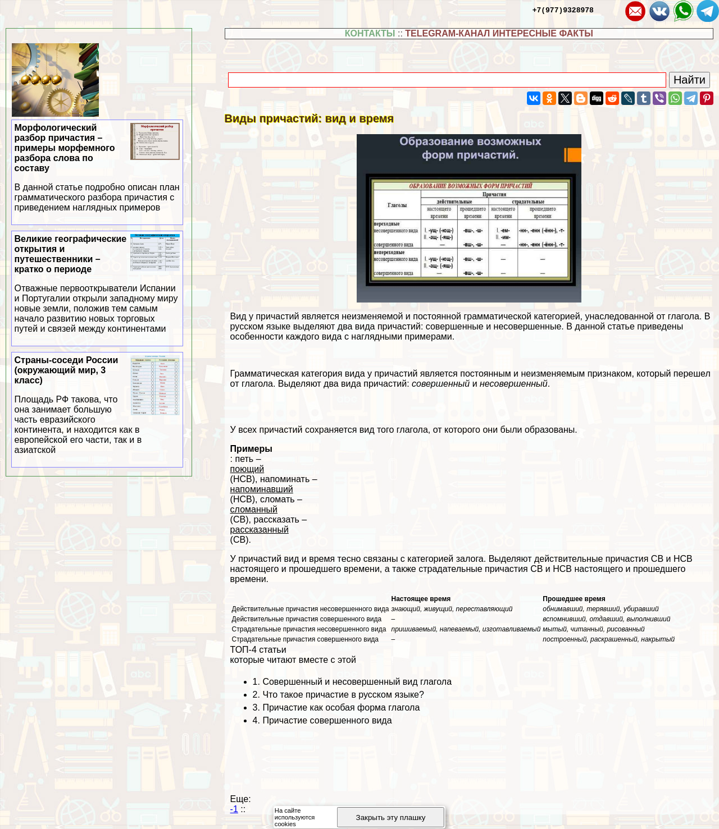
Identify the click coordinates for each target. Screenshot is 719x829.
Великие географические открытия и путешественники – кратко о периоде (97, 284)
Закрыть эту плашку (391, 817)
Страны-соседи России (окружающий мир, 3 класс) (97, 405)
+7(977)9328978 (563, 9)
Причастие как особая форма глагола (341, 707)
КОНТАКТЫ (370, 33)
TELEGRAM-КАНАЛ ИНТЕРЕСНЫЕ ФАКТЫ (499, 33)
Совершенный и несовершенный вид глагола (357, 681)
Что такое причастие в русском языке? (343, 694)
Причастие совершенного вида (327, 720)
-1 (234, 809)
